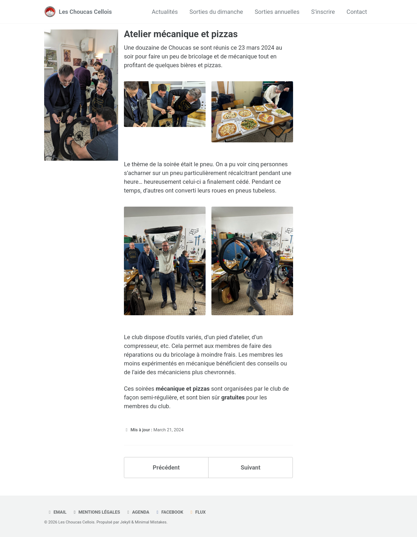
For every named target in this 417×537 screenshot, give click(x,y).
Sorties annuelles (277, 11)
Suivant (250, 467)
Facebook (169, 512)
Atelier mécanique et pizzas (181, 34)
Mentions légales (96, 512)
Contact (357, 11)
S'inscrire (323, 11)
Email (56, 512)
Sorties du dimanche (216, 11)
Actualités (165, 11)
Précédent (166, 467)
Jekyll (125, 522)
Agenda (137, 512)
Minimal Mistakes (150, 522)
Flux (197, 512)
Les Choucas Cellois (85, 11)
